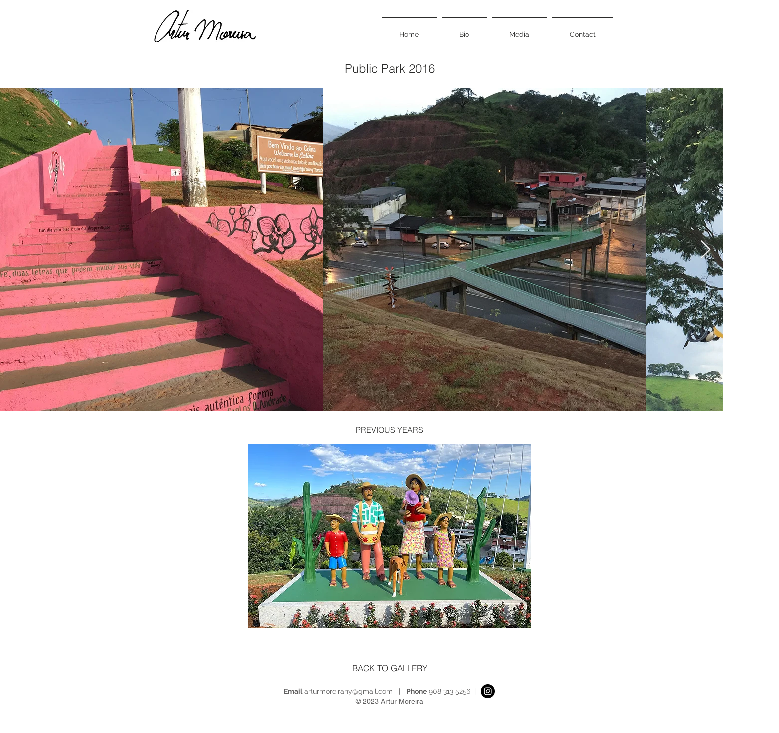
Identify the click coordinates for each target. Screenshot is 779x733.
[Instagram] (488, 691)
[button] (389, 536)
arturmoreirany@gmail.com (348, 691)
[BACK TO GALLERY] (390, 668)
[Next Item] (705, 250)
